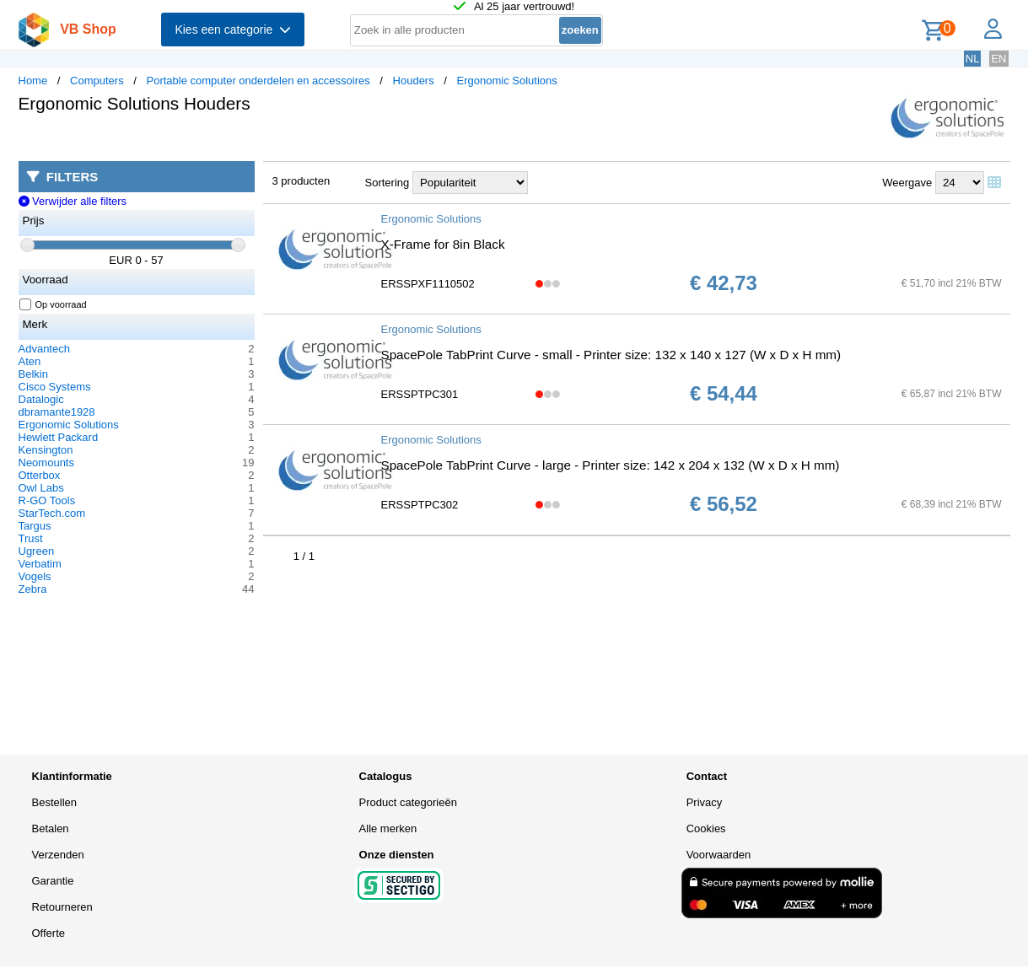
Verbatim (40, 563)
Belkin (33, 374)
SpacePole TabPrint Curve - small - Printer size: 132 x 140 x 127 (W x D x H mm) (611, 354)
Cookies (706, 828)
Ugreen (37, 551)
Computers (97, 80)
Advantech (44, 348)
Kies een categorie (233, 29)
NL (973, 58)
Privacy (704, 802)
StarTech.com (52, 513)
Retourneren (62, 907)
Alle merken (388, 828)
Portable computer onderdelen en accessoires (257, 80)
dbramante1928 (57, 412)
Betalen (50, 828)
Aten (30, 361)
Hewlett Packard (59, 437)
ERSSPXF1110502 (428, 283)
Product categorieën (408, 802)
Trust (31, 538)
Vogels (35, 576)
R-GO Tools (47, 500)
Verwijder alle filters (73, 201)
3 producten (301, 181)
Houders (413, 80)
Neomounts (46, 462)
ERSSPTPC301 (420, 394)
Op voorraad (53, 304)
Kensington (46, 450)
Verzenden (58, 854)
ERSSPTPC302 (420, 504)
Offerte (49, 933)
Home (33, 80)
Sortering (387, 182)
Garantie (53, 880)
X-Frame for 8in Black (443, 244)
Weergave (907, 182)
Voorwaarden (718, 854)
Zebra (33, 589)
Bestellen (54, 802)
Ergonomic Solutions (507, 80)
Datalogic (41, 399)
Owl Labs (41, 487)
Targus (35, 525)
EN (998, 58)
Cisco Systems (55, 386)
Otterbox (40, 475)
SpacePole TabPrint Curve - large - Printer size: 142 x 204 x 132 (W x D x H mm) (610, 465)
